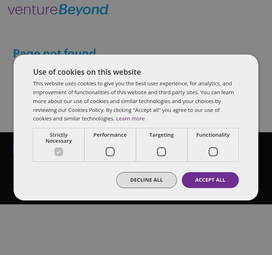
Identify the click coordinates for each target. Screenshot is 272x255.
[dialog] (136, 127)
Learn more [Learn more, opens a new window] (130, 118)
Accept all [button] (210, 179)
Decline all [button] (146, 179)
